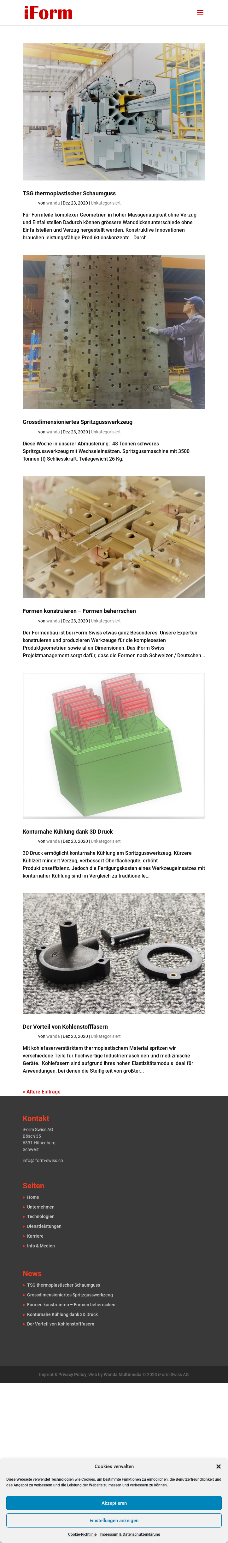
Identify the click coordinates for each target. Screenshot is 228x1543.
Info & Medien (41, 1245)
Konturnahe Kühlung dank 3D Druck (68, 831)
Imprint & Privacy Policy (62, 1374)
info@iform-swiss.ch (43, 1160)
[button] (218, 1466)
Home (33, 1197)
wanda (53, 202)
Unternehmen (41, 1206)
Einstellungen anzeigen (114, 1520)
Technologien (41, 1216)
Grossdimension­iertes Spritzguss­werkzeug (77, 422)
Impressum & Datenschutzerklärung (130, 1534)
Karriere (35, 1236)
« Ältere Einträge (42, 1092)
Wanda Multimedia (123, 1374)
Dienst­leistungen (44, 1226)
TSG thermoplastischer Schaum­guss (69, 193)
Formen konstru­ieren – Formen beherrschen (79, 611)
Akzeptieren (114, 1503)
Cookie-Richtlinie (82, 1534)
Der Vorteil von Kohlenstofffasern (65, 1026)
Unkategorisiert (106, 202)
